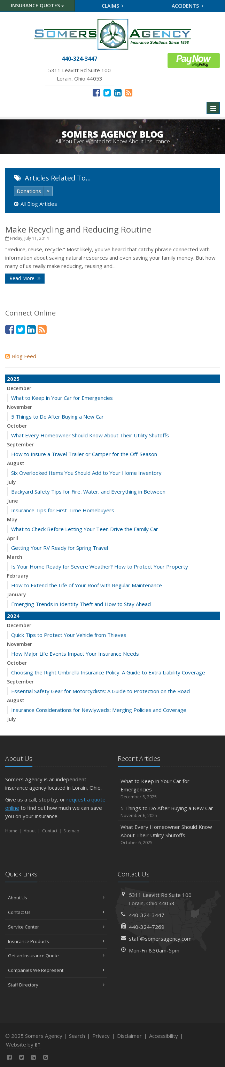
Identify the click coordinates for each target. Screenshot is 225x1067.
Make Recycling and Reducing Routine (78, 229)
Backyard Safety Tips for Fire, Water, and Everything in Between (88, 491)
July (11, 482)
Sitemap (71, 831)
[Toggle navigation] (213, 108)
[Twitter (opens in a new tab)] (107, 92)
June (12, 500)
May (12, 519)
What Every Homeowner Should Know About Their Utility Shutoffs (90, 435)
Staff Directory (56, 985)
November (19, 407)
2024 (13, 615)
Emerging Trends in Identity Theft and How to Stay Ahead (81, 603)
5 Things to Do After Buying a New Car (57, 416)
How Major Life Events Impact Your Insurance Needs (75, 653)
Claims (113, 5)
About (30, 831)
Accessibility (163, 1035)
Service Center (56, 927)
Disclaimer (129, 1035)
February (18, 575)
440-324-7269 (146, 926)
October (17, 425)
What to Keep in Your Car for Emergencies (62, 397)
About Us (56, 897)
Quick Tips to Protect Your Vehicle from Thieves (68, 634)
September (20, 444)
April (12, 538)
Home (11, 831)
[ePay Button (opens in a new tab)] (194, 59)
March (14, 557)
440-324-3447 (146, 914)
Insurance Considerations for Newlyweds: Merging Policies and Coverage (98, 709)
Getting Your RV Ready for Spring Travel (59, 547)
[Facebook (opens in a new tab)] (96, 92)
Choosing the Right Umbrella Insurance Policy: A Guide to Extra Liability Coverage (108, 672)
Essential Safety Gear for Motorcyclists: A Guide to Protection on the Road (100, 691)
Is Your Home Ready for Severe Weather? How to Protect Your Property (99, 566)
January (16, 594)
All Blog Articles (35, 203)
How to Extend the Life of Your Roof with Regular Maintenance (86, 585)
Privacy (101, 1035)
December (19, 388)
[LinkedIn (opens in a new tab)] (118, 92)
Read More (24, 278)
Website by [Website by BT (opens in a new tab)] (23, 1044)
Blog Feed (20, 356)
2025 (13, 378)
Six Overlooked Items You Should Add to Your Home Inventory (86, 472)
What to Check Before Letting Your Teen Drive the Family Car (84, 529)
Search (77, 1035)
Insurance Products (56, 941)
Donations (29, 190)
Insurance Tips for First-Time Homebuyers (62, 510)
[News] (128, 92)
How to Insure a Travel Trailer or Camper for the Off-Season (84, 454)
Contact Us (56, 912)
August (15, 463)
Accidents (187, 5)
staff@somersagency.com (160, 938)
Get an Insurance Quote (56, 955)
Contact (49, 831)
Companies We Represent (56, 970)
